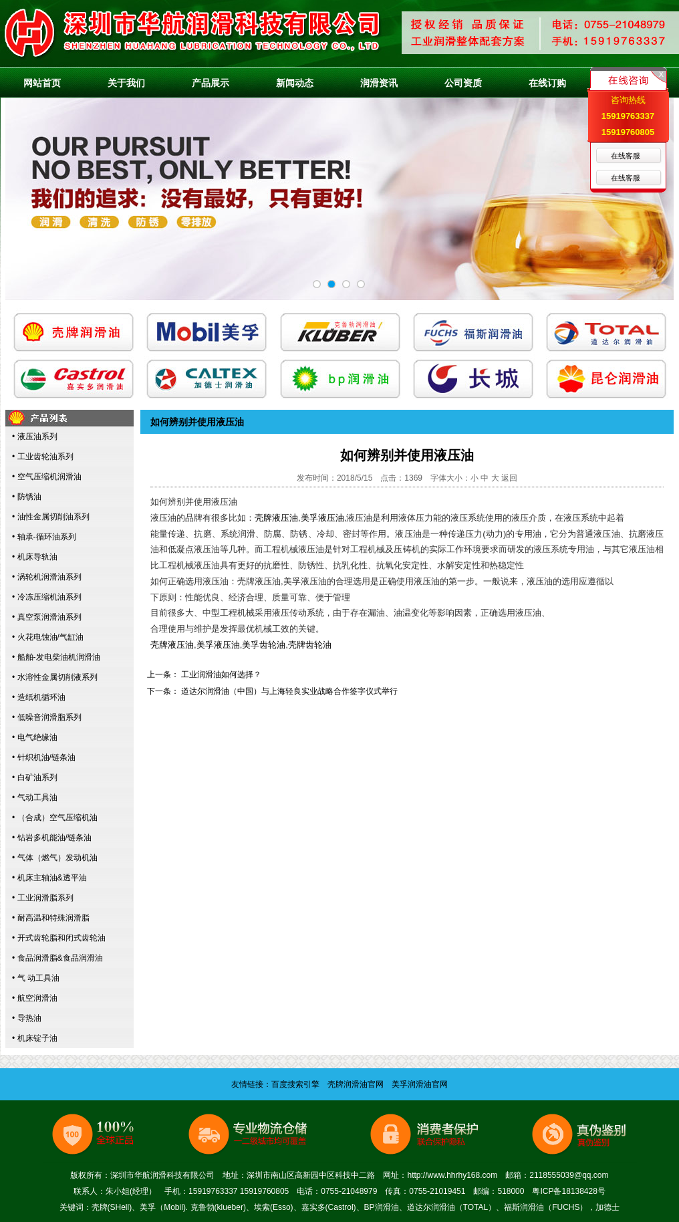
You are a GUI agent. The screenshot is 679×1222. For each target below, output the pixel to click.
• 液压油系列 (34, 436)
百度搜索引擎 (295, 1084)
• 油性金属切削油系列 (51, 516)
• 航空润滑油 (34, 998)
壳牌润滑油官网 (355, 1084)
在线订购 (547, 83)
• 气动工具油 (34, 797)
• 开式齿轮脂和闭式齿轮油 (59, 938)
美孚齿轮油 (263, 645)
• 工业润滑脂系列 (43, 897)
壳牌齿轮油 (309, 645)
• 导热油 (26, 1018)
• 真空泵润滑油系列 (47, 617)
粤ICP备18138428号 (568, 1191)
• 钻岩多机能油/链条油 (52, 837)
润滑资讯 (379, 83)
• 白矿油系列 (34, 777)
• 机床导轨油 (34, 557)
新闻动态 (294, 83)
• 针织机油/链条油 (44, 757)
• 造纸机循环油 (38, 697)
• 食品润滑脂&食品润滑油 (57, 958)
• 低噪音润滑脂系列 (47, 717)
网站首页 (42, 83)
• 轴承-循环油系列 (44, 536)
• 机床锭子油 (34, 1038)
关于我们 (126, 83)
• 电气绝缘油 (34, 737)
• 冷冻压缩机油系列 (47, 597)
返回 (509, 478)
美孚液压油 (322, 518)
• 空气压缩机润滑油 (47, 476)
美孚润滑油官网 (420, 1084)
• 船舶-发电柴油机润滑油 (56, 657)
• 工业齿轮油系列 (43, 456)
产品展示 (210, 83)
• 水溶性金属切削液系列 (55, 677)
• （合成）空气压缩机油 (55, 817)
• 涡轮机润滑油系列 (47, 577)
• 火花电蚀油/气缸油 (48, 637)
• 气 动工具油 (35, 978)
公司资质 (463, 83)
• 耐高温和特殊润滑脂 (51, 918)
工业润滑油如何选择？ (221, 674)
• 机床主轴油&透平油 (49, 877)
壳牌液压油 (276, 518)
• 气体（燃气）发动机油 (55, 857)
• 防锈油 (26, 496)
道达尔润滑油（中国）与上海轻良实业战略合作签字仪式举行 (289, 691)
